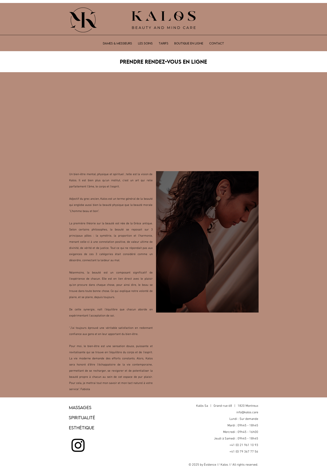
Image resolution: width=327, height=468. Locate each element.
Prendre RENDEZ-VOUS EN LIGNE (163, 61)
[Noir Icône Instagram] (78, 445)
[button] (145, 43)
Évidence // (212, 465)
